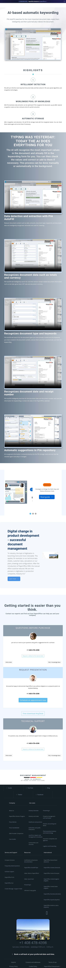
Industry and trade (34, 816)
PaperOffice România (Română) (52, 894)
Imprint (13, 962)
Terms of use (53, 962)
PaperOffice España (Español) (52, 899)
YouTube (30, 788)
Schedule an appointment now (33, 700)
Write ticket (9, 662)
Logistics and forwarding (49, 846)
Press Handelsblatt (14, 828)
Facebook (40, 795)
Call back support (9, 871)
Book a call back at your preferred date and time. (33, 954)
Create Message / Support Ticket (13, 889)
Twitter (20, 795)
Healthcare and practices (35, 822)
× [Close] (64, 1)
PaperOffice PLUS (9, 877)
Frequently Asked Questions (12, 866)
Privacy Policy (13, 966)
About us (11, 810)
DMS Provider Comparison (16, 833)
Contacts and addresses (33, 962)
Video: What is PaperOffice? (31, 873)
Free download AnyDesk (33, 713)
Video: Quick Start (29, 879)
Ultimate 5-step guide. (30, 890)
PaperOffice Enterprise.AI (52, 966)
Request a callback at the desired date (33, 656)
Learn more (14, 579)
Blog (48, 788)
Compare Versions (10, 860)
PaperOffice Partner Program (17, 816)
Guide (10, 788)
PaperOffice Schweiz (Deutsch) (52, 867)
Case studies (12, 839)
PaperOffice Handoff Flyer (31, 867)
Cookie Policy (33, 966)
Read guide (46, 497)
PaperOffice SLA (9, 883)
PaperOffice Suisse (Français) (51, 873)
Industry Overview (33, 810)
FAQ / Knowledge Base (54, 662)
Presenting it (46, 810)
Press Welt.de (12, 822)
